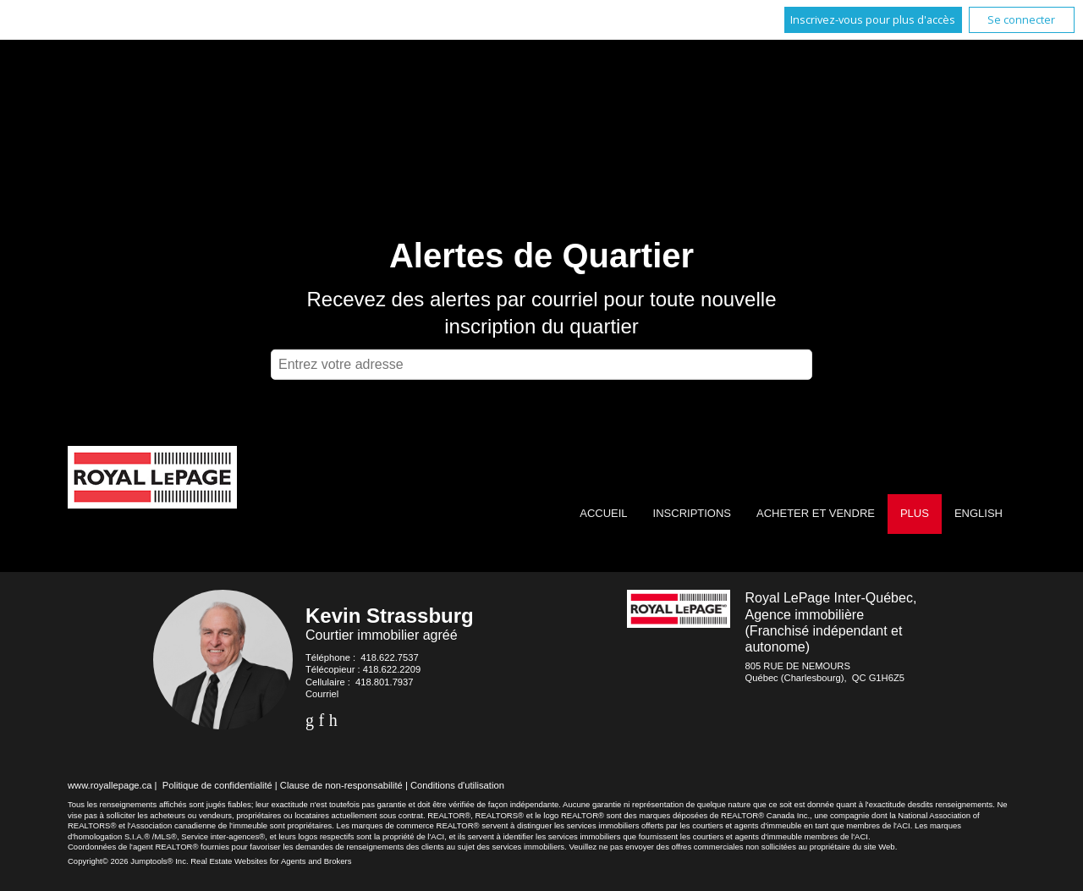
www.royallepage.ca (110, 785)
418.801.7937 (384, 682)
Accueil (603, 513)
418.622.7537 (389, 657)
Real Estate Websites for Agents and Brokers (270, 861)
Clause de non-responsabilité (341, 785)
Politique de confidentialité (217, 785)
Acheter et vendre (815, 513)
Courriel (321, 694)
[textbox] (541, 364)
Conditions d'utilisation (457, 785)
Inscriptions (692, 513)
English (978, 513)
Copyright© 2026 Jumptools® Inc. (128, 861)
